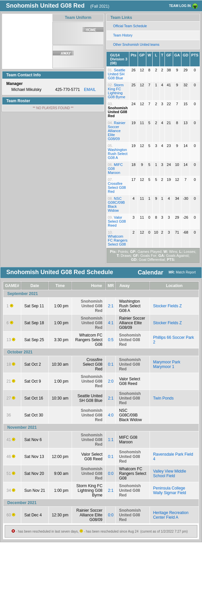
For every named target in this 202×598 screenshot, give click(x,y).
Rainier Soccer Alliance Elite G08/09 (116, 131)
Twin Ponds (163, 398)
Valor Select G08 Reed (117, 221)
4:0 (111, 415)
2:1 (111, 306)
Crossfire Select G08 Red (117, 187)
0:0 (111, 473)
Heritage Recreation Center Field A (170, 515)
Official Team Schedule (130, 26)
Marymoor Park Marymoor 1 (166, 364)
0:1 (111, 364)
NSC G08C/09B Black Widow (116, 204)
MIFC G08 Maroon (128, 439)
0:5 (111, 339)
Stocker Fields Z (167, 306)
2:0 (111, 381)
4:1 (111, 323)
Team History (122, 35)
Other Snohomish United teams (136, 44)
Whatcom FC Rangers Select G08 (117, 240)
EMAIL (90, 89)
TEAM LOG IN (180, 6)
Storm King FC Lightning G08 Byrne (116, 91)
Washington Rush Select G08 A (117, 154)
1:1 (111, 439)
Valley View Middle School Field (169, 473)
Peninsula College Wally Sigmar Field (169, 490)
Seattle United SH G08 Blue (116, 74)
